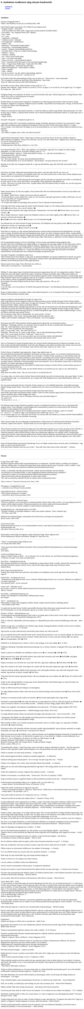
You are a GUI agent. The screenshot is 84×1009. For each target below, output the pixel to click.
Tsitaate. (7, 8)
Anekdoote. (8, 6)
